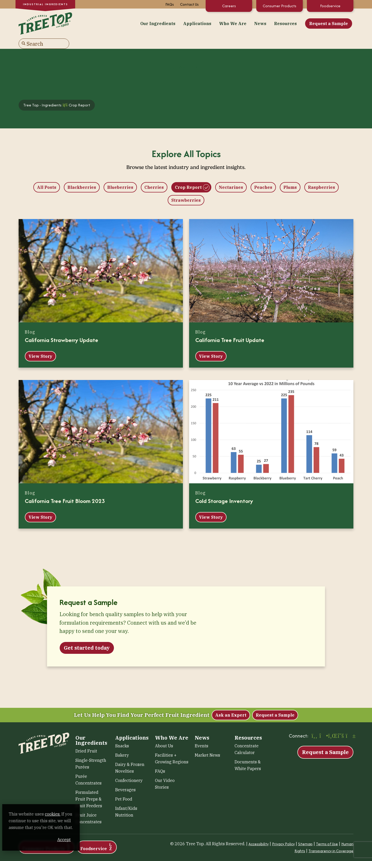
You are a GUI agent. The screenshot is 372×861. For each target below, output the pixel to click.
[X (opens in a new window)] (341, 724)
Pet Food (123, 787)
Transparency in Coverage (330, 839)
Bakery (122, 743)
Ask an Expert (230, 703)
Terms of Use (327, 832)
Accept (98, 839)
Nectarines (231, 176)
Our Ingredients (101, 23)
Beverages (125, 778)
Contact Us (189, 4)
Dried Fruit (86, 739)
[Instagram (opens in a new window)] (323, 724)
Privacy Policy (283, 832)
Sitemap (305, 832)
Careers (229, 6)
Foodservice (330, 6)
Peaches (263, 176)
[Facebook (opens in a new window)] (314, 724)
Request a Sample (271, 23)
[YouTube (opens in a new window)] (349, 724)
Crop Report (188, 176)
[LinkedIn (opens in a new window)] (332, 724)
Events (201, 734)
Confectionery (129, 769)
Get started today (87, 636)
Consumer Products (279, 6)
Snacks (122, 734)
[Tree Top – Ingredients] (44, 22)
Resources (228, 23)
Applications (140, 23)
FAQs (169, 4)
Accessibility (259, 832)
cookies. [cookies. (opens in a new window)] (60, 814)
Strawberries (186, 188)
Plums (290, 176)
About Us (164, 734)
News (203, 23)
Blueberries (120, 176)
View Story (40, 344)
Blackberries (81, 176)
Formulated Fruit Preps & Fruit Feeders (88, 787)
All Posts (46, 176)
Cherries (154, 176)
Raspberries (321, 176)
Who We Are (176, 23)
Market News (207, 743)
